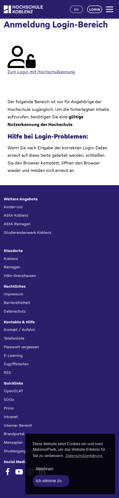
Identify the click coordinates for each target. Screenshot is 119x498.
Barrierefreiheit (17, 302)
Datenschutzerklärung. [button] (84, 456)
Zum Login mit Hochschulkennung (41, 72)
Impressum (13, 294)
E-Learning (13, 355)
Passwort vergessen (21, 346)
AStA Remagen (17, 223)
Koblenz (11, 258)
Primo (9, 408)
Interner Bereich (18, 425)
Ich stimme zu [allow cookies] (49, 480)
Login (94, 9)
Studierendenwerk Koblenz (27, 232)
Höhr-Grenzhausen (20, 275)
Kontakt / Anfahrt (19, 329)
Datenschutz (15, 311)
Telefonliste (14, 338)
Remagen (12, 266)
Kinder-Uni (13, 206)
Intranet (11, 416)
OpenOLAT (13, 390)
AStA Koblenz (16, 215)
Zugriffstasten (16, 363)
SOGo (9, 399)
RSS (7, 372)
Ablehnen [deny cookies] (44, 469)
